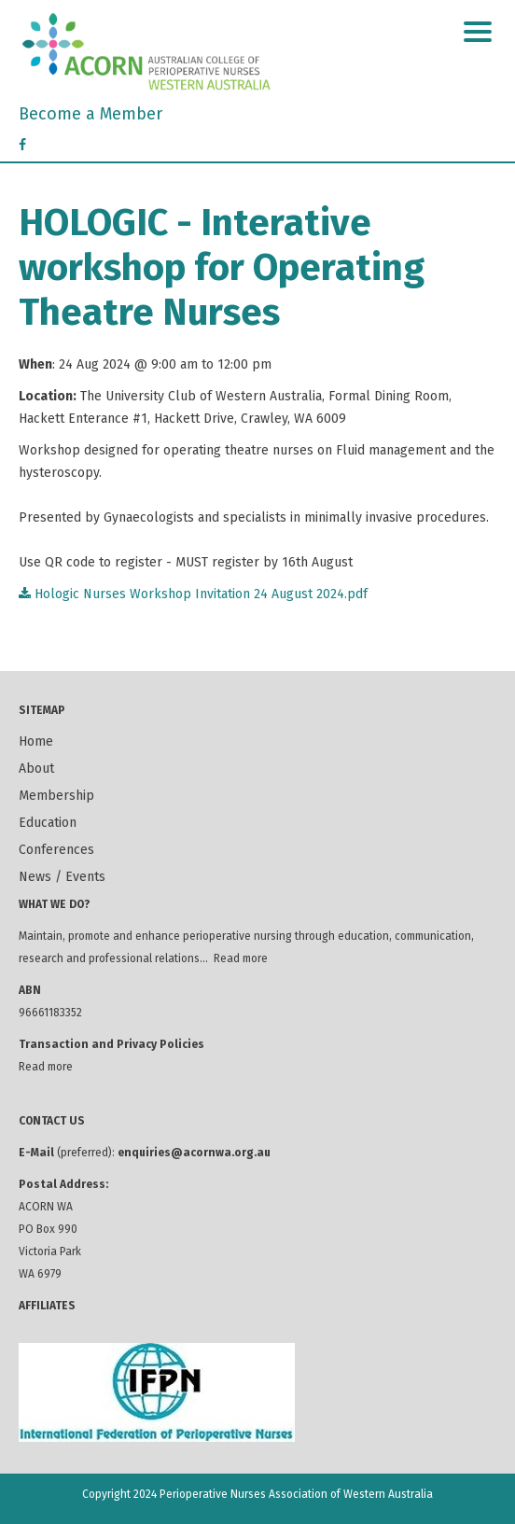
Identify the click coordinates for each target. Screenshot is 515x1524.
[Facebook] (22, 145)
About (36, 768)
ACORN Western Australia (257, 51)
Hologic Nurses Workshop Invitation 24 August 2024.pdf (193, 594)
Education (48, 823)
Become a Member (90, 114)
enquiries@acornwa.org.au (194, 1152)
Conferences (56, 850)
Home (36, 741)
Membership (56, 796)
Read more (241, 958)
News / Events (62, 877)
